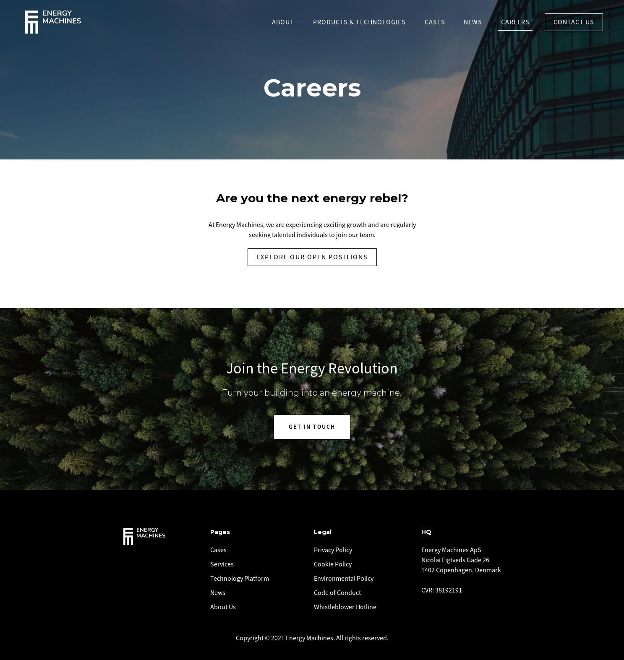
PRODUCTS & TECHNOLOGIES (359, 22)
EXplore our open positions (312, 257)
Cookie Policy (333, 564)
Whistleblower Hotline (345, 607)
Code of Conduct (337, 592)
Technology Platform (239, 578)
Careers (515, 22)
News (473, 22)
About (283, 22)
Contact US (574, 22)
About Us (223, 607)
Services (222, 564)
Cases (435, 22)
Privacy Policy (333, 550)
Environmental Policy (343, 578)
